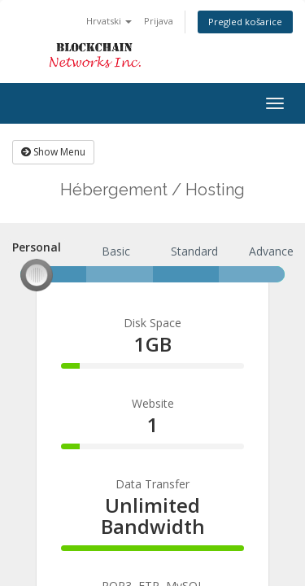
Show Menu (53, 152)
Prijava (158, 21)
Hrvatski (109, 21)
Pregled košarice (245, 21)
